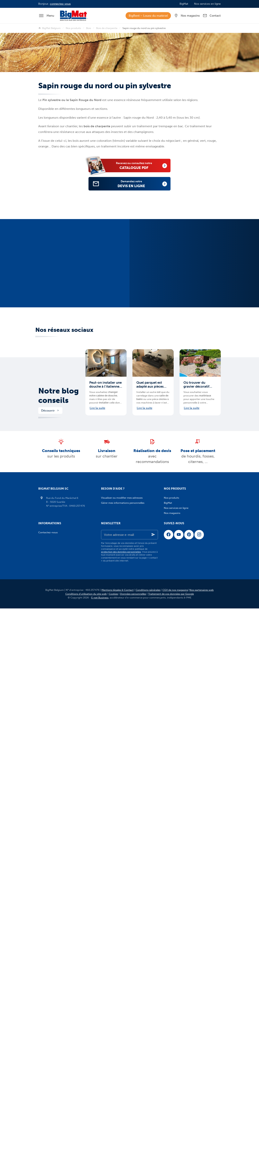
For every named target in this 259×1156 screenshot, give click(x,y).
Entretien (172, 905)
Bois (88, 28)
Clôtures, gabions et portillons (184, 885)
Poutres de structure (179, 559)
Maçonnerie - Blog (178, 1007)
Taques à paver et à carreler (183, 895)
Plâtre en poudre (177, 752)
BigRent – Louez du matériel (148, 15)
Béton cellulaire (176, 579)
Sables (170, 900)
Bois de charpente (106, 28)
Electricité (173, 976)
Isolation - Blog (176, 1012)
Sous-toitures (175, 717)
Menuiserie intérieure (179, 819)
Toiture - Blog (175, 1022)
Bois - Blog (173, 1017)
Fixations (172, 966)
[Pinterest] (189, 1100)
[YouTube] (178, 1100)
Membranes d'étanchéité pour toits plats (191, 712)
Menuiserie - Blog (177, 1037)
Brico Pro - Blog (176, 1058)
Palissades (173, 869)
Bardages (172, 681)
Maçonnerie (172, 508)
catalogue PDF (138, 165)
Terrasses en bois (177, 829)
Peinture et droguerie (179, 971)
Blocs (170, 518)
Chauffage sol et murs (180, 941)
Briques (171, 523)
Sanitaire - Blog (176, 1053)
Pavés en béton (176, 839)
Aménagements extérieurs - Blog (186, 1042)
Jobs (168, 1073)
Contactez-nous (48, 1097)
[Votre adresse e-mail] (129, 1100)
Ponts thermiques (177, 625)
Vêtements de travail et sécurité (185, 992)
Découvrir (50, 416)
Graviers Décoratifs (178, 859)
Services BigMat (174, 1063)
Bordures (172, 875)
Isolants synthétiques (179, 589)
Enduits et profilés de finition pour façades (192, 539)
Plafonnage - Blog (177, 1027)
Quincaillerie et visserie (180, 961)
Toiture (169, 671)
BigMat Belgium (49, 28)
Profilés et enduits (177, 757)
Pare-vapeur (174, 620)
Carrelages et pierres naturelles (183, 915)
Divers (170, 910)
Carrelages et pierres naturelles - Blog (189, 1048)
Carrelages (173, 920)
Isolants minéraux (177, 584)
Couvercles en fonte (179, 783)
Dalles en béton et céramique (184, 849)
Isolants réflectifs (177, 605)
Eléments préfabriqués (180, 890)
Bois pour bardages (178, 640)
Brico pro (170, 951)
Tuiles (170, 722)
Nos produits (73, 28)
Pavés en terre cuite (178, 844)
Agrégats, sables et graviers (183, 569)
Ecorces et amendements (182, 864)
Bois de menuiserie (178, 656)
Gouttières (173, 707)
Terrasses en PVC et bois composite (188, 834)
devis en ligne (136, 183)
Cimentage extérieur (179, 528)
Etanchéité (173, 544)
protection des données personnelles (121, 1117)
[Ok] (153, 1100)
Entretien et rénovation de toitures (187, 732)
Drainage (172, 788)
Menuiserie (171, 808)
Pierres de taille (176, 564)
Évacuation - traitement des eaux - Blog (190, 1032)
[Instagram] (199, 1100)
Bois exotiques (175, 666)
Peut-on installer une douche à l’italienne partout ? (105, 390)
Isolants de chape (177, 615)
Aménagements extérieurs (180, 824)
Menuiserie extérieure (179, 813)
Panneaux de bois (177, 635)
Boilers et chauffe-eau (180, 946)
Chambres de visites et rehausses (186, 778)
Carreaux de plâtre (178, 742)
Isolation (170, 574)
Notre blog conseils (58, 401)
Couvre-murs (175, 880)
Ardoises (172, 676)
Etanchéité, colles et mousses (184, 981)
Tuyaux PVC (174, 803)
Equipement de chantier (181, 986)
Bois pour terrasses (178, 661)
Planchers (173, 554)
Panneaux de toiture (179, 701)
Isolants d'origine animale (182, 600)
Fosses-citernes (176, 793)
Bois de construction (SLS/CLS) (185, 651)
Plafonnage (172, 737)
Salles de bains (175, 936)
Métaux (171, 549)
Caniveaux (173, 773)
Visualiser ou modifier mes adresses (122, 503)
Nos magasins (172, 1078)
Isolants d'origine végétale (182, 595)
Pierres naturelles (177, 854)
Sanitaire (170, 930)
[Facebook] (168, 1100)
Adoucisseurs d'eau (178, 768)
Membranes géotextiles (180, 798)
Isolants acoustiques (179, 610)
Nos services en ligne (176, 1068)
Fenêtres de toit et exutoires (183, 696)
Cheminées (173, 686)
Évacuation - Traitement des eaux (185, 763)
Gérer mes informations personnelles (122, 508)
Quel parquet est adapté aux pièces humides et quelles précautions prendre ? (152, 390)
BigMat (168, 997)
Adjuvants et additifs (179, 513)
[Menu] (46, 15)
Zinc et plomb (175, 727)
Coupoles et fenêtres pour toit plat (187, 691)
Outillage (172, 956)
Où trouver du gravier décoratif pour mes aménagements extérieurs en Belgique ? (196, 390)
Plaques (171, 747)
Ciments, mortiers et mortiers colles (188, 533)
